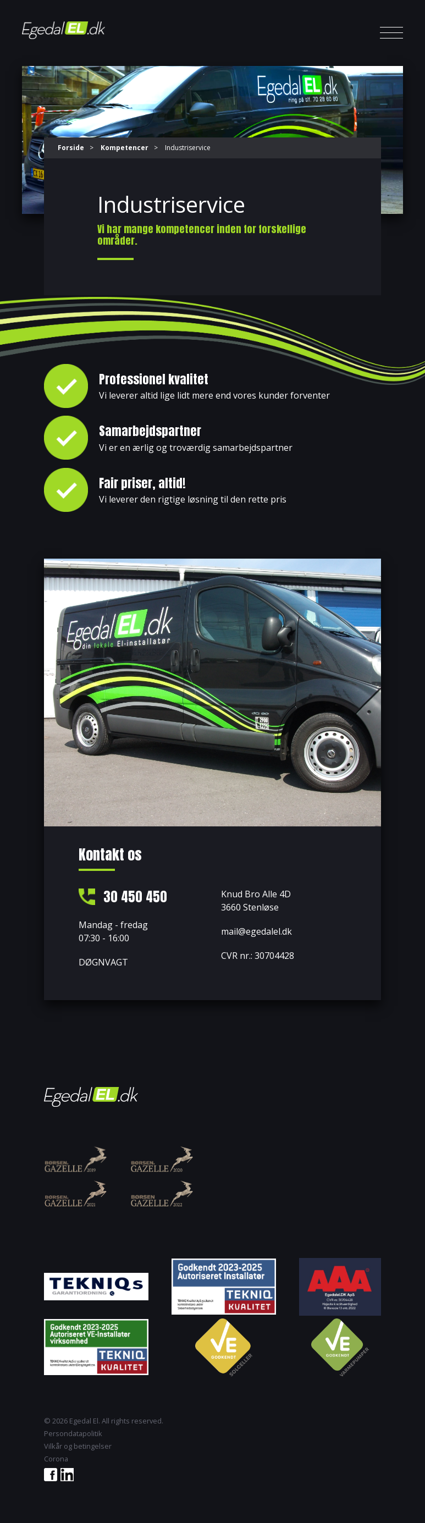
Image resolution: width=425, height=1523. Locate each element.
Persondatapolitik (73, 1434)
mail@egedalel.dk (256, 931)
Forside (71, 147)
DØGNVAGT (103, 963)
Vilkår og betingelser (78, 1446)
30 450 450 (135, 897)
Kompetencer (124, 147)
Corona (56, 1459)
